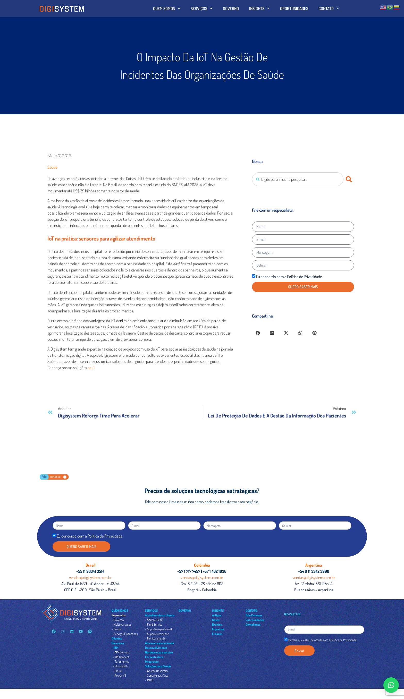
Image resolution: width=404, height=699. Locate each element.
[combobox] (297, 179)
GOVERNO (231, 8)
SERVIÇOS (202, 8)
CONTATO (328, 8)
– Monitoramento (155, 638)
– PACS (149, 680)
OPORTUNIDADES (294, 8)
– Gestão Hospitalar (156, 671)
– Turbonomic (121, 661)
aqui (91, 367)
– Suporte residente (157, 634)
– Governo (118, 620)
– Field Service (153, 624)
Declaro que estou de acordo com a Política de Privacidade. (322, 640)
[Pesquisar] (350, 179)
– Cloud (117, 671)
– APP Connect (121, 652)
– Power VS (119, 675)
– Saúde (116, 629)
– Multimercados (121, 624)
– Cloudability (121, 666)
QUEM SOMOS (166, 8)
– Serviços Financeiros (125, 634)
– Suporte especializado (159, 629)
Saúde (52, 167)
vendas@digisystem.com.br (90, 577)
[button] (258, 333)
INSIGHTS (259, 8)
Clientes (117, 638)
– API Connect (121, 657)
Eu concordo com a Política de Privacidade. (289, 276)
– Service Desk (153, 620)
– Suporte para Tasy (156, 675)
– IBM (115, 648)
